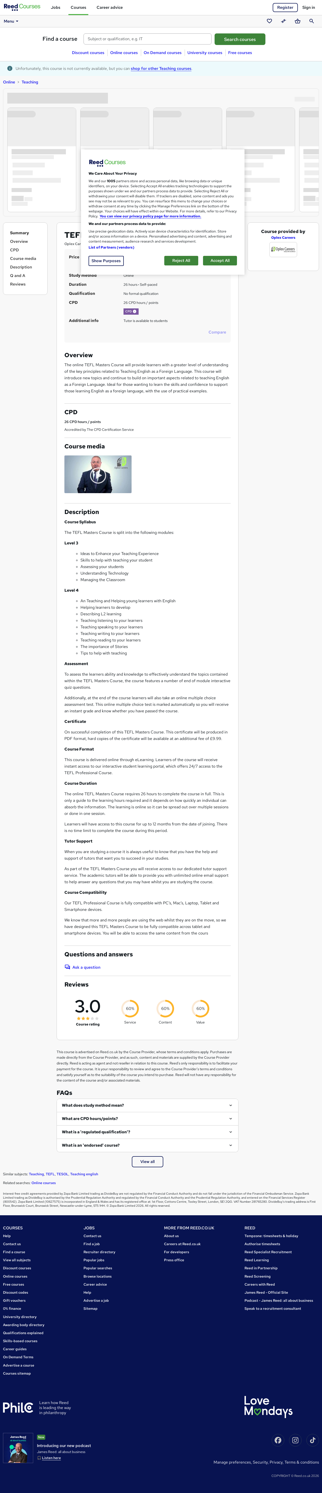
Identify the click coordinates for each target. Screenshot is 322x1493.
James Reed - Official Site (266, 1292)
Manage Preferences (232, 1462)
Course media (23, 258)
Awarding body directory (24, 1325)
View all (147, 1161)
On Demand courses (163, 52)
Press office (174, 1260)
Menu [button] (12, 21)
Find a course (60, 38)
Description (21, 267)
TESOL (62, 1174)
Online (9, 82)
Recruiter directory (99, 1252)
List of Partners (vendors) (111, 247)
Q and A (17, 275)
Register (285, 7)
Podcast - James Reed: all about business (279, 1300)
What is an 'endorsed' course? (91, 1145)
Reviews (18, 284)
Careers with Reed (260, 1284)
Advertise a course (18, 1365)
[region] (163, 212)
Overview (19, 241)
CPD (14, 250)
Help (7, 1236)
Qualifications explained (23, 1333)
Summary (19, 233)
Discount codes (15, 1292)
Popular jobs (94, 1260)
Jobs (55, 7)
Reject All (181, 260)
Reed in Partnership (261, 1268)
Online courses (124, 52)
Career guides (15, 1349)
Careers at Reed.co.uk (182, 1244)
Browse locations (98, 1276)
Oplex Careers (283, 237)
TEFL (50, 1174)
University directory (20, 1317)
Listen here (51, 1458)
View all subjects (17, 1260)
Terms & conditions (302, 1462)
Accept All (220, 260)
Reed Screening (258, 1276)
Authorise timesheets (262, 1244)
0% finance (12, 1308)
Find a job (92, 1244)
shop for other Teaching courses (161, 68)
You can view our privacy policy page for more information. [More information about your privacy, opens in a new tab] (150, 216)
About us (171, 1236)
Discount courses (88, 52)
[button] (135, 311)
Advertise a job (96, 1300)
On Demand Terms (18, 1357)
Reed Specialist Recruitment (268, 1252)
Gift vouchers (14, 1300)
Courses (78, 7)
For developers (176, 1252)
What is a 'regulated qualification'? (96, 1132)
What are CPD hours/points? (90, 1118)
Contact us (12, 1244)
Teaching (30, 82)
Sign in (308, 7)
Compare (217, 332)
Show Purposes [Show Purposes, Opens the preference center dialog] (106, 260)
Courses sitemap (17, 1373)
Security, (261, 1462)
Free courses (240, 52)
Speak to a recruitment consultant (273, 1308)
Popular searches (98, 1268)
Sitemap (91, 1308)
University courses (204, 52)
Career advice (110, 7)
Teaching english (84, 1174)
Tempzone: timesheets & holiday (271, 1236)
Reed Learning (257, 1260)
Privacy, (277, 1462)
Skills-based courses (20, 1341)
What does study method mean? (93, 1105)
